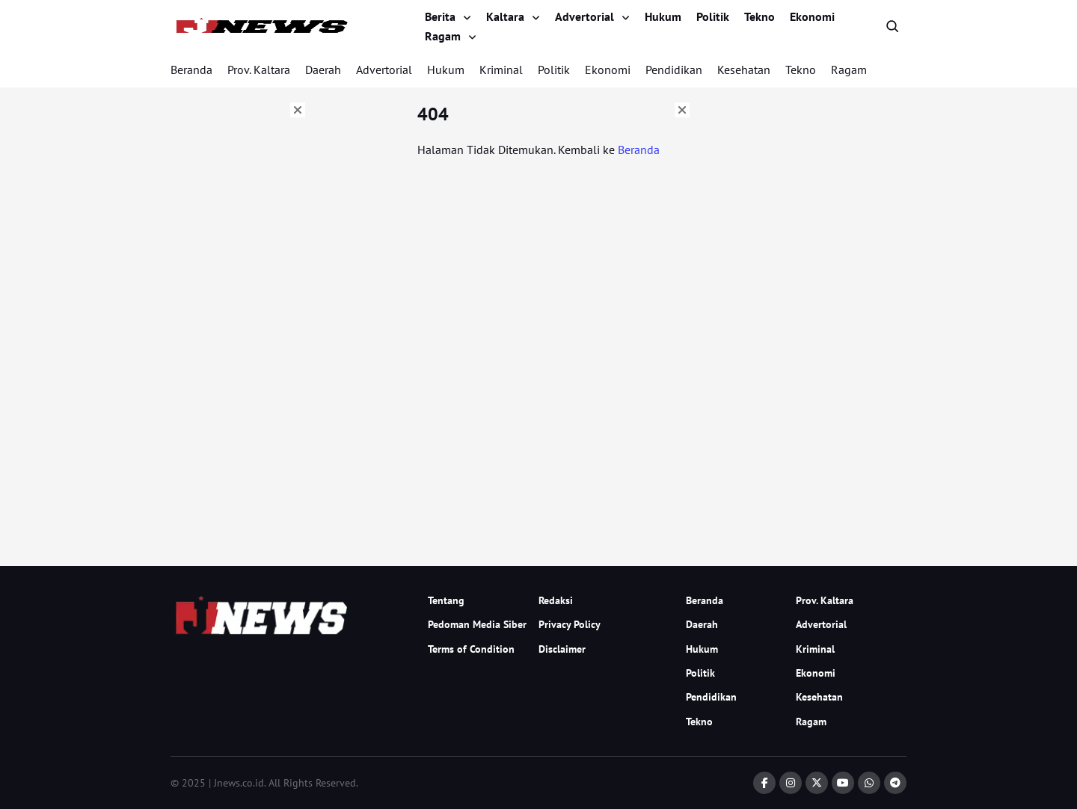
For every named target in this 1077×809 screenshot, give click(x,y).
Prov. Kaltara (258, 69)
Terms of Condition (471, 649)
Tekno (759, 16)
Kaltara (505, 16)
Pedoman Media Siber (477, 624)
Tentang (446, 600)
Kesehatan (743, 69)
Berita (440, 16)
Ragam (443, 35)
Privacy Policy (569, 624)
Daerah (323, 69)
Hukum (663, 16)
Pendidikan (673, 69)
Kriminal (501, 69)
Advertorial (584, 16)
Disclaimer (562, 649)
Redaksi (555, 600)
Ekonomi (812, 16)
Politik (712, 16)
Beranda (191, 69)
